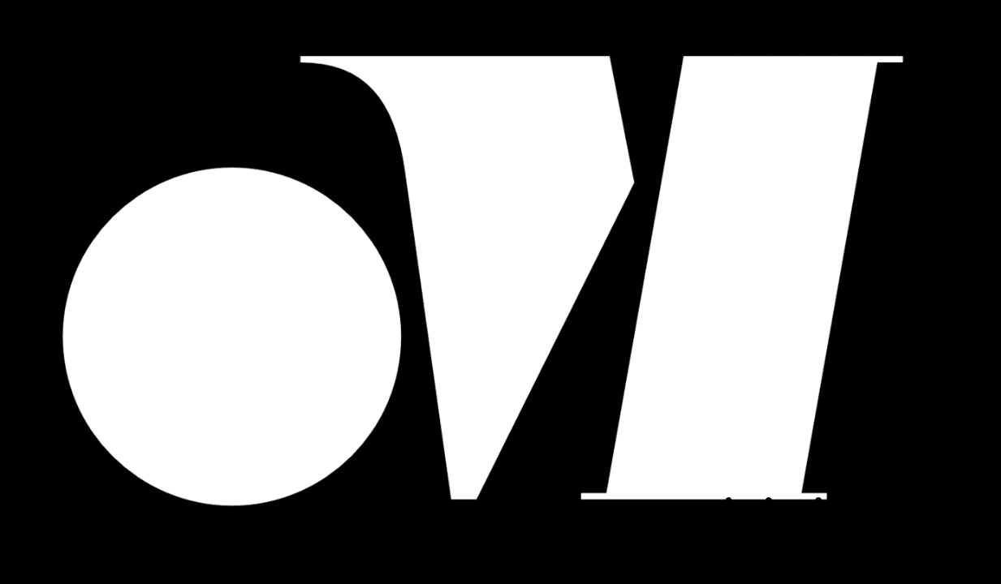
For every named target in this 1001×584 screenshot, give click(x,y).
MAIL (853, 536)
